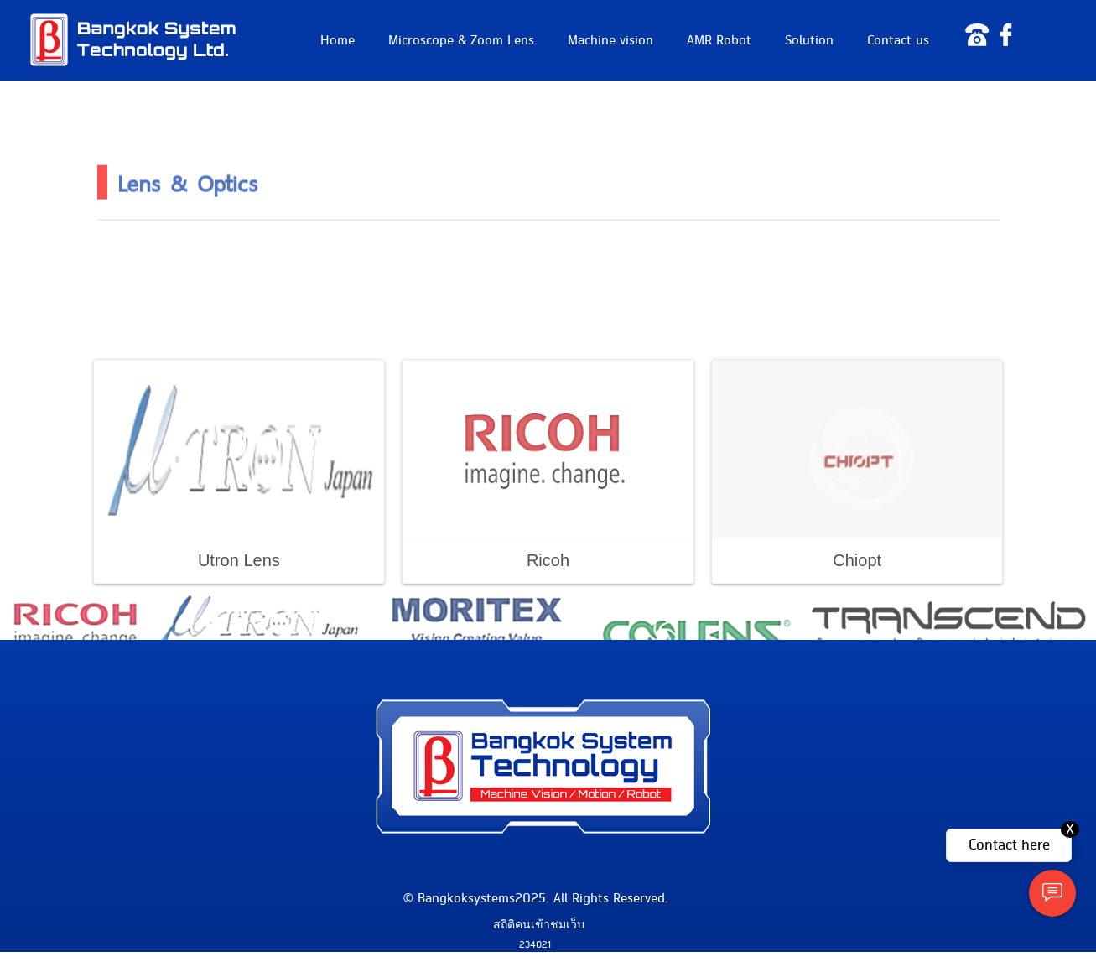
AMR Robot (719, 40)
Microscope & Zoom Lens (461, 40)
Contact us (898, 40)
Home (337, 40)
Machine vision (610, 40)
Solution (809, 40)
